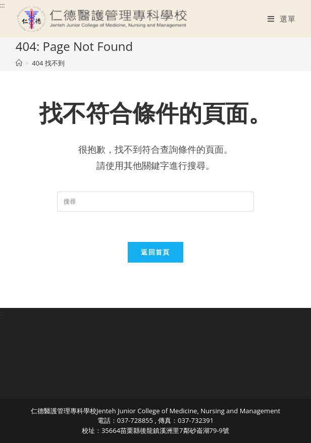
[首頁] (19, 63)
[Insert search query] (155, 202)
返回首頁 (155, 252)
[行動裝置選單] (281, 18)
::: (2, 5)
